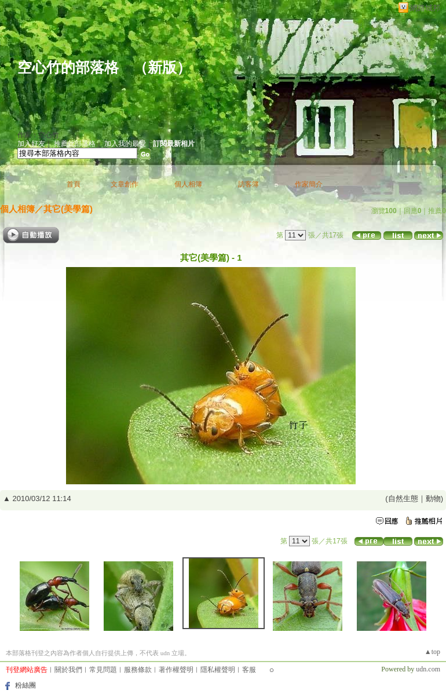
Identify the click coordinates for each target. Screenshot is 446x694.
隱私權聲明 (217, 670)
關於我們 (68, 670)
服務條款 (138, 670)
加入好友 (31, 144)
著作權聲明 (176, 670)
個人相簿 (188, 184)
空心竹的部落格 (68, 67)
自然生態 (403, 498)
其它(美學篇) (68, 209)
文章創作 (124, 184)
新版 (162, 67)
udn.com (428, 669)
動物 (433, 498)
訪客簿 (248, 184)
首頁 (74, 184)
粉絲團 (25, 685)
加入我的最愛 (125, 144)
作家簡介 (309, 184)
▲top (432, 652)
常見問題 (103, 670)
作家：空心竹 (38, 135)
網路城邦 (425, 7)
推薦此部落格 (75, 144)
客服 (249, 670)
